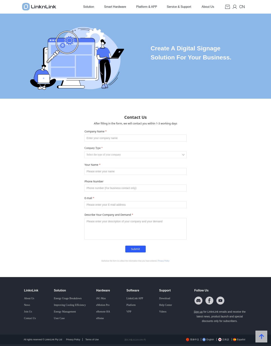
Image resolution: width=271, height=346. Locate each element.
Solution (88, 6)
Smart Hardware (115, 6)
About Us (208, 6)
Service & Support (179, 6)
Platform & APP (146, 6)
